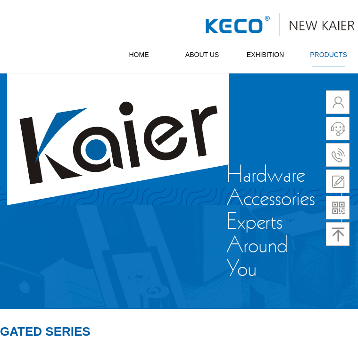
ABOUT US (202, 54)
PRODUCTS (328, 54)
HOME (139, 54)
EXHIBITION (265, 54)
